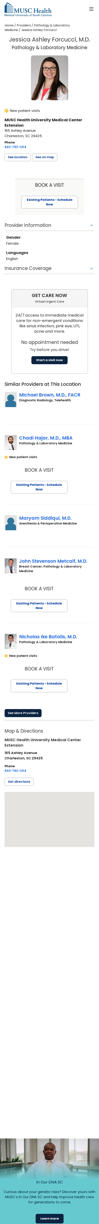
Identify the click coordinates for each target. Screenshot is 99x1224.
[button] (18, 157)
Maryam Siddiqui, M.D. (45, 518)
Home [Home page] (9, 25)
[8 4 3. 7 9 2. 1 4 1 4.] (15, 147)
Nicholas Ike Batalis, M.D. (48, 637)
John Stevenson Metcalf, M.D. (53, 561)
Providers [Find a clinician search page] (24, 25)
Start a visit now (49, 360)
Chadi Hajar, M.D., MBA (46, 438)
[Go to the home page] (28, 9)
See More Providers (23, 713)
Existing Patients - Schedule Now (39, 487)
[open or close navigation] (91, 9)
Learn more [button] (49, 1218)
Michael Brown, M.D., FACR (49, 395)
